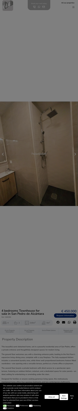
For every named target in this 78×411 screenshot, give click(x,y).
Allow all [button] (51, 397)
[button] (5, 406)
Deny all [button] (72, 397)
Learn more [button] (7, 403)
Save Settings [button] (64, 397)
